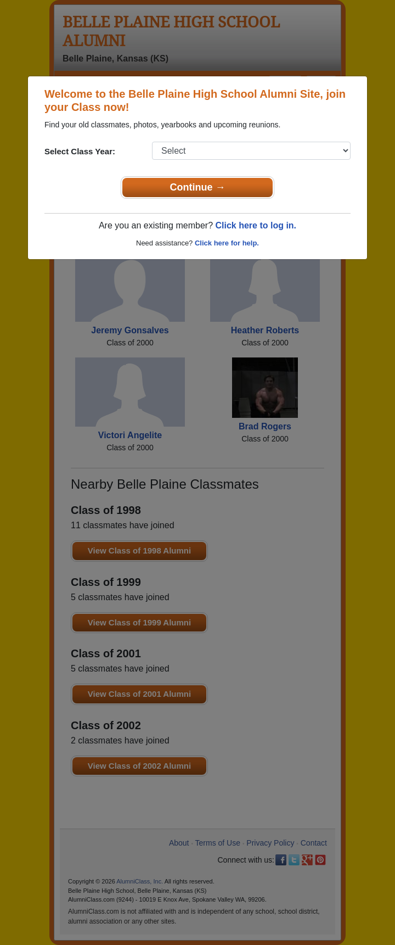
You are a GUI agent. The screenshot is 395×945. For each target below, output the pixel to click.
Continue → (197, 187)
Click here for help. (227, 243)
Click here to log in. (255, 225)
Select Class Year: (79, 151)
